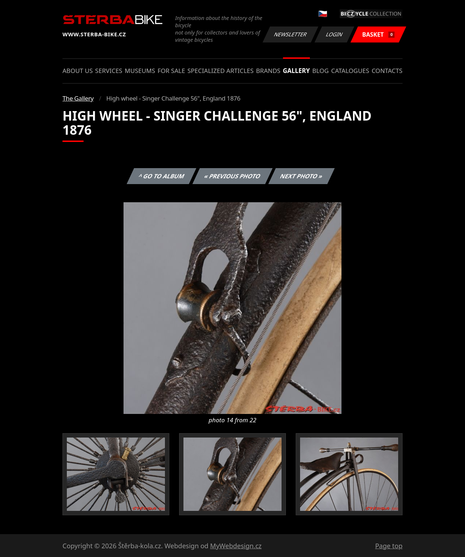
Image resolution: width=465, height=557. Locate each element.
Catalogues (350, 70)
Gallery (296, 70)
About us (77, 70)
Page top (389, 545)
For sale (171, 70)
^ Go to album (161, 176)
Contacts (387, 70)
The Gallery (78, 98)
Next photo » (301, 176)
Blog (320, 70)
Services (108, 70)
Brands (268, 70)
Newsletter (290, 34)
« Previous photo (232, 176)
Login (334, 34)
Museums (140, 70)
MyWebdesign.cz (236, 545)
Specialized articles (220, 70)
